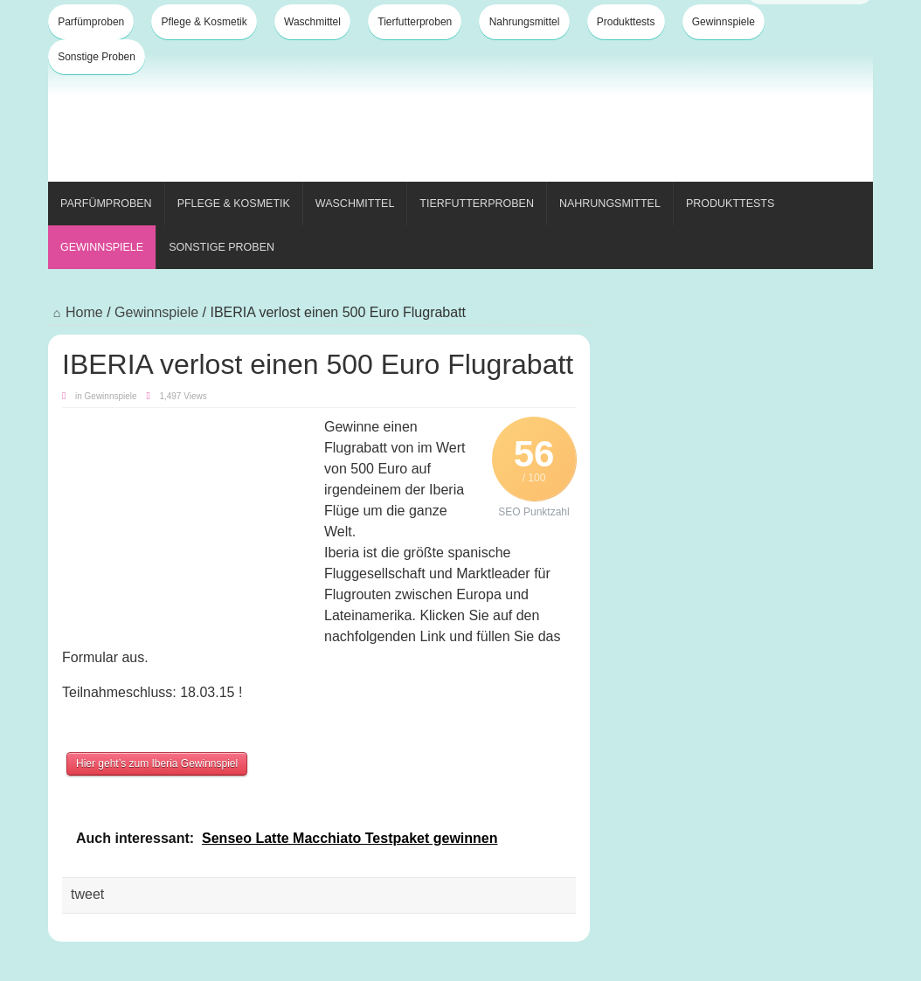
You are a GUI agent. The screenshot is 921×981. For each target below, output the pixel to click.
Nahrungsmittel (524, 22)
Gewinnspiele (723, 22)
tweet (87, 894)
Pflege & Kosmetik (204, 22)
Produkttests (626, 22)
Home (75, 312)
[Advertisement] (555, 120)
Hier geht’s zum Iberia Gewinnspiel (157, 763)
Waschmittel (312, 22)
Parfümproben (91, 22)
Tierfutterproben (414, 22)
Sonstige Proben (96, 57)
